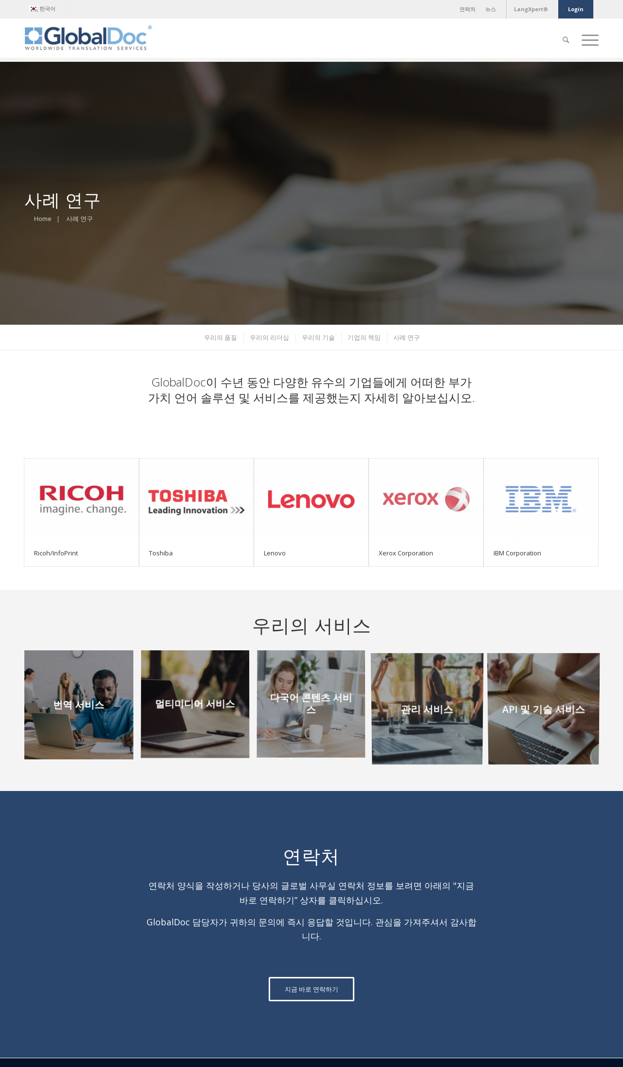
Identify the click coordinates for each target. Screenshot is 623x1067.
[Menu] (587, 39)
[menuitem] (44, 9)
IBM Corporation (517, 553)
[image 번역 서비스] (82, 708)
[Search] (565, 39)
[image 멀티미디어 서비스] (199, 708)
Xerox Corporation (406, 553)
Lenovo (275, 553)
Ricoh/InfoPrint (56, 553)
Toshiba (161, 553)
